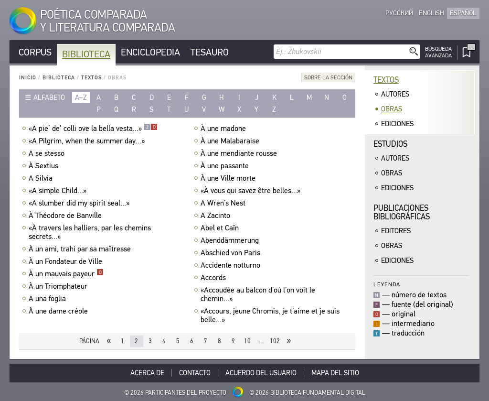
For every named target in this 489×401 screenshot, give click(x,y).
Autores (395, 94)
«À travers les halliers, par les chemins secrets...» (90, 232)
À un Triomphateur (59, 286)
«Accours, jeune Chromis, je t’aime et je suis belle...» (270, 315)
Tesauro (210, 52)
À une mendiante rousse (240, 153)
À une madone (224, 128)
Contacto (195, 372)
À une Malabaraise (231, 141)
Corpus (35, 52)
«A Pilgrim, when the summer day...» (88, 141)
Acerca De (147, 372)
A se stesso (48, 153)
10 (247, 341)
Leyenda (386, 284)
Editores (396, 231)
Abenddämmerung (231, 240)
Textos (91, 78)
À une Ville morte (229, 178)
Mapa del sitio (335, 372)
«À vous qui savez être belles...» (252, 190)
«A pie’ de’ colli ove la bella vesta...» (93, 128)
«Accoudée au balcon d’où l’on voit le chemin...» (258, 294)
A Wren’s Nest (224, 203)
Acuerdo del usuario (261, 372)
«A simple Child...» (59, 190)
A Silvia (42, 178)
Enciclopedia (150, 52)
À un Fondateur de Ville (67, 261)
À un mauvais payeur (66, 274)
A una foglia (48, 298)
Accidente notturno (232, 265)
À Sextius (45, 166)
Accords (214, 277)
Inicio (27, 78)
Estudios (390, 144)
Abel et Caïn (221, 228)
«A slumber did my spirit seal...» (80, 203)
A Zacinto (217, 215)
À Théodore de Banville (66, 215)
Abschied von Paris (232, 253)
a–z (81, 97)
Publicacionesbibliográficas (401, 212)
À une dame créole (59, 311)
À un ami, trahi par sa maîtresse (81, 249)
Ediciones (397, 123)
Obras (391, 109)
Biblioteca (86, 54)
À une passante (226, 166)
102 (275, 341)
